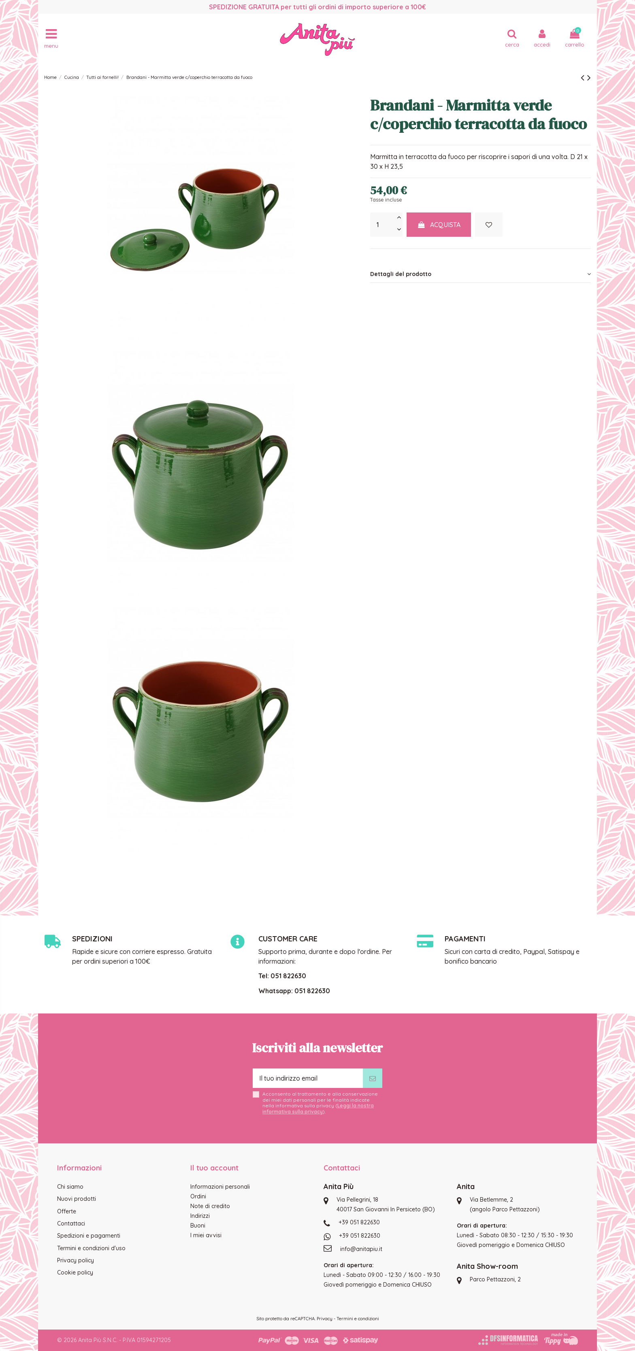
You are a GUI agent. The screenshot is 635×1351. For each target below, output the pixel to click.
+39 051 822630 (359, 1222)
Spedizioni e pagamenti (88, 1235)
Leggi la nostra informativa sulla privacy (318, 1108)
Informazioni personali (220, 1186)
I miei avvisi (206, 1235)
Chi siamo (70, 1186)
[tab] (480, 274)
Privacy (324, 1318)
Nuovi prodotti (76, 1198)
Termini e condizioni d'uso (91, 1248)
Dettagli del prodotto (480, 274)
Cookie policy (75, 1272)
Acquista (439, 225)
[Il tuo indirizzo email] (308, 1078)
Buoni (197, 1225)
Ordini (198, 1196)
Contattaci (71, 1223)
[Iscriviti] (372, 1078)
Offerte (66, 1211)
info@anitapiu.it (361, 1249)
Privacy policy (75, 1260)
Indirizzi (200, 1215)
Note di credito (210, 1206)
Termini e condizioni (358, 1318)
